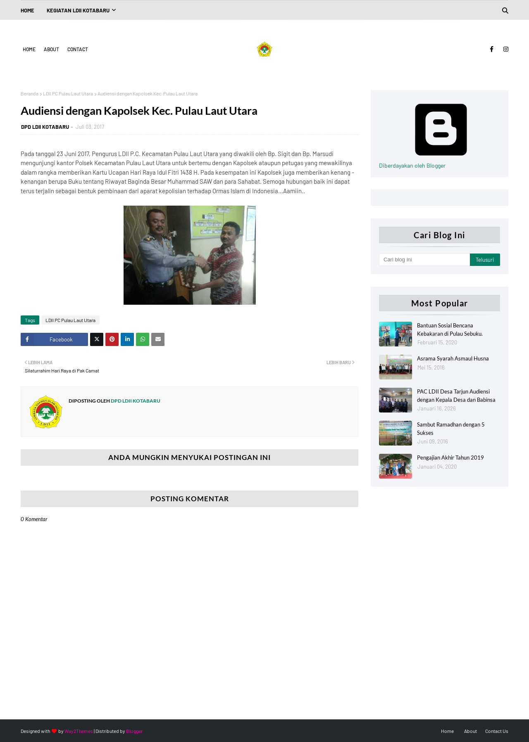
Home (29, 49)
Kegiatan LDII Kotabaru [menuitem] (78, 10)
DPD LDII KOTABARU (45, 126)
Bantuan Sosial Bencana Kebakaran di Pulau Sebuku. (450, 329)
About (51, 49)
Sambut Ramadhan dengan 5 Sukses (451, 428)
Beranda (29, 93)
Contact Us (496, 731)
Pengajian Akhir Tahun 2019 (450, 457)
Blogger (134, 731)
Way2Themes (78, 731)
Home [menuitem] (27, 10)
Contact (77, 49)
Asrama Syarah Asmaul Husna (453, 358)
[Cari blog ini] (424, 260)
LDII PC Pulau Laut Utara (68, 93)
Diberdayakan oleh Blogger (441, 162)
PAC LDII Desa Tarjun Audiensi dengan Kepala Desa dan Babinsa (456, 395)
